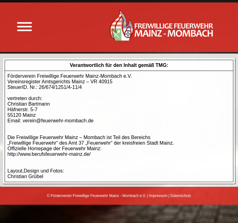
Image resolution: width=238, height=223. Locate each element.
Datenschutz (180, 196)
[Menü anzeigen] (24, 26)
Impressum (158, 196)
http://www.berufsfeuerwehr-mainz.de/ (49, 154)
